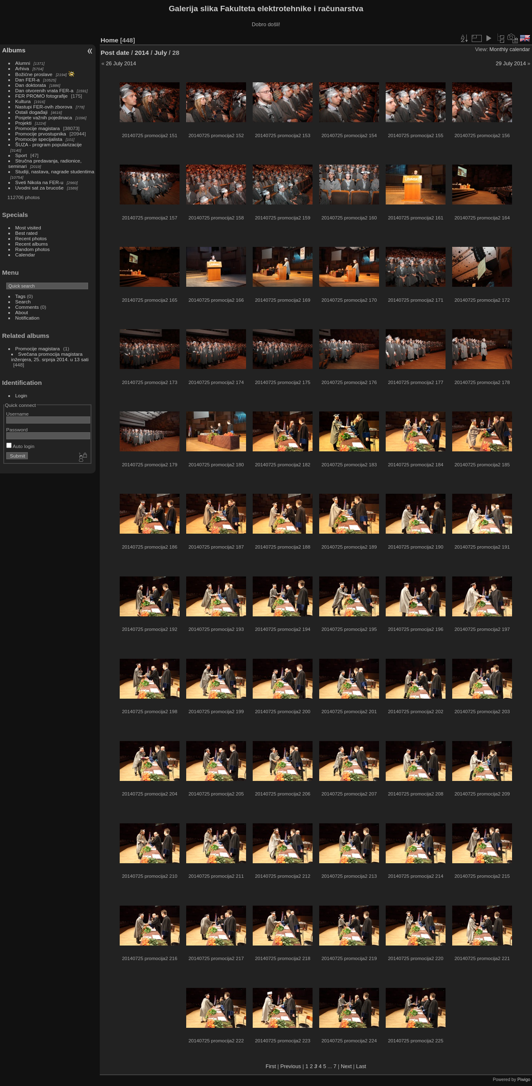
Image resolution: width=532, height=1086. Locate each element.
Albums (13, 50)
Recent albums (31, 243)
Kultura (23, 101)
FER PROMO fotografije (41, 96)
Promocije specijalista (38, 139)
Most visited (28, 227)
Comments (27, 307)
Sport (21, 155)
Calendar (25, 254)
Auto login (20, 446)
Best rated (26, 233)
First (271, 1066)
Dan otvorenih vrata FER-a (44, 90)
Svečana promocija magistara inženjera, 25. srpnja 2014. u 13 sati (50, 356)
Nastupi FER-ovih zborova (43, 106)
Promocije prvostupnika (40, 133)
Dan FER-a (27, 79)
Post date (115, 52)
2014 (142, 52)
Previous (290, 1066)
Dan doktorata (30, 85)
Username (17, 413)
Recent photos (31, 238)
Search (23, 301)
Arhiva (22, 68)
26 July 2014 (121, 63)
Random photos (32, 249)
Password (17, 429)
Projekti (23, 123)
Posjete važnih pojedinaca (43, 117)
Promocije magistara (37, 128)
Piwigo (523, 1079)
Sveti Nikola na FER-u (39, 182)
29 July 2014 (511, 63)
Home (109, 40)
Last (361, 1066)
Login (21, 395)
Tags (20, 296)
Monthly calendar (510, 49)
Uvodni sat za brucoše (39, 187)
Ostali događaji (31, 112)
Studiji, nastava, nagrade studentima (54, 171)
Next (346, 1066)
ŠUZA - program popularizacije (48, 144)
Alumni (22, 63)
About (21, 312)
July (160, 52)
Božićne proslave (34, 74)
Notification (27, 317)
